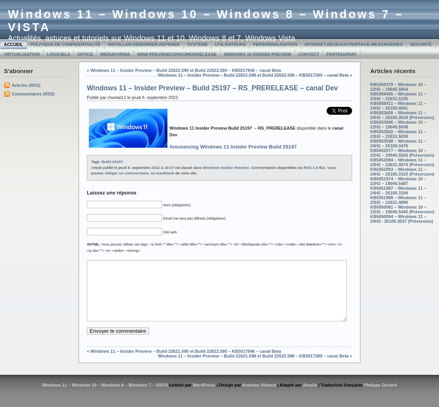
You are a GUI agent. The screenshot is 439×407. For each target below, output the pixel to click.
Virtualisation (22, 54)
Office (85, 54)
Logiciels (58, 54)
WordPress (204, 396)
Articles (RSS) (26, 85)
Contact (308, 54)
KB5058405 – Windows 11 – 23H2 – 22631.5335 (398, 96)
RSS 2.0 (311, 167)
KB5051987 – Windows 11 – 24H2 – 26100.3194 (398, 190)
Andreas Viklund (259, 396)
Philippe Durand (380, 396)
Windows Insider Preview (226, 167)
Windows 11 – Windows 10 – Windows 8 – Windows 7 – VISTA (105, 396)
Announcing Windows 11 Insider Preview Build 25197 (233, 147)
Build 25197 (112, 162)
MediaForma (115, 54)
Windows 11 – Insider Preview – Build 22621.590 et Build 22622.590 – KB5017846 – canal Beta (185, 70)
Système (197, 44)
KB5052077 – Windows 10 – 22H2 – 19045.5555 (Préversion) (402, 153)
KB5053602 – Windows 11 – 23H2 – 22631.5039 (398, 134)
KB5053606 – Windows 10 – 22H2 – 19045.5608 (398, 124)
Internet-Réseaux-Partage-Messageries (354, 44)
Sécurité (421, 44)
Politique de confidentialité (65, 44)
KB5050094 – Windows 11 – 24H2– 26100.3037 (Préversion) (401, 219)
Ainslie (310, 396)
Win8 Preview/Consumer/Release (177, 54)
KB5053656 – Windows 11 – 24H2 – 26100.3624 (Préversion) (402, 115)
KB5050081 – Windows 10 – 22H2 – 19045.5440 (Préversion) (402, 209)
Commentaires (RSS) (33, 94)
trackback (165, 173)
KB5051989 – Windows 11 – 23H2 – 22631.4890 (398, 200)
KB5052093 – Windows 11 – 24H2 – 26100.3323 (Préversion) (402, 171)
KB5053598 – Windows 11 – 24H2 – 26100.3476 (398, 143)
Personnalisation (275, 44)
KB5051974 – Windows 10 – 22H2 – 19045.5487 (398, 181)
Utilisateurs (230, 44)
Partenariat (342, 54)
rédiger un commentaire (127, 173)
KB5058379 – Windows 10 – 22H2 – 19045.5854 (398, 87)
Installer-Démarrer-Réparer (144, 44)
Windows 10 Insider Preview (257, 54)
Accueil (13, 44)
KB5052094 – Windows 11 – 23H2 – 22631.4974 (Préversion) (402, 162)
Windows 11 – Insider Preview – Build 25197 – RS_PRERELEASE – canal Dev (212, 88)
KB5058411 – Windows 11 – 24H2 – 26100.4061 (398, 105)
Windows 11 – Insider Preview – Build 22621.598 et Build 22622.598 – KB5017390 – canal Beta (253, 75)
